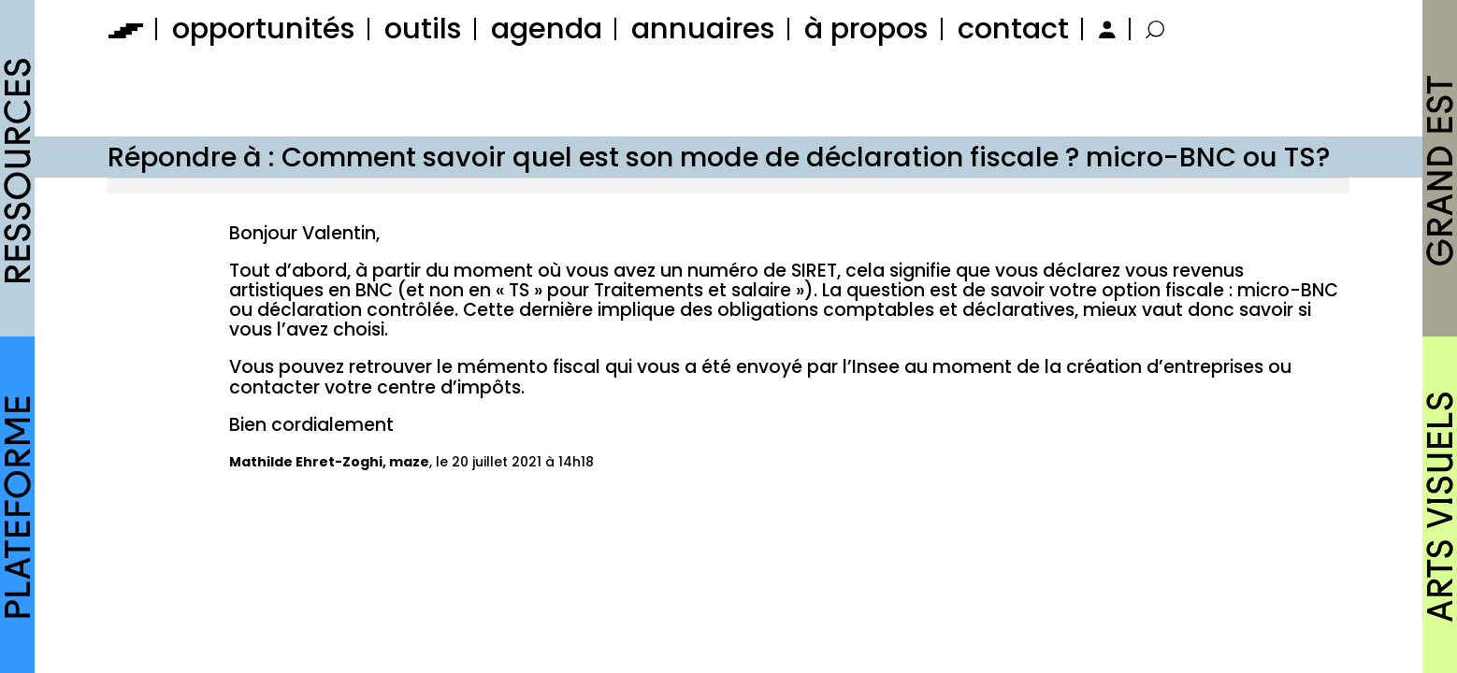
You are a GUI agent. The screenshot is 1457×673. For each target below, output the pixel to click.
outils (423, 28)
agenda (546, 28)
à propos (866, 28)
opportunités (263, 28)
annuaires (703, 28)
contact (1013, 28)
